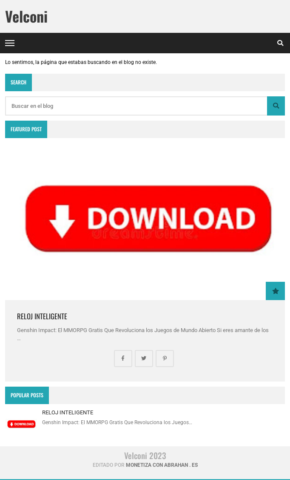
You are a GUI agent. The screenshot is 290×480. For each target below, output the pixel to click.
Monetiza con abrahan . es (162, 465)
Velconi (26, 16)
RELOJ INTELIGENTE (42, 316)
